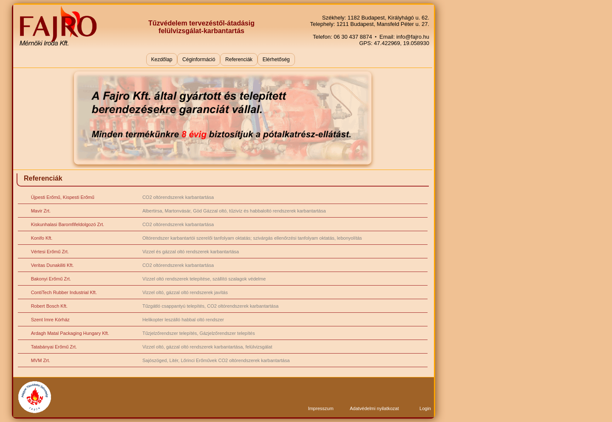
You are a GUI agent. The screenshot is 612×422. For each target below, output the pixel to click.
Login (425, 408)
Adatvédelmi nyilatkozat (374, 408)
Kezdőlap (161, 59)
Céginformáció (198, 59)
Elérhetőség (276, 59)
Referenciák (238, 59)
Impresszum (321, 408)
